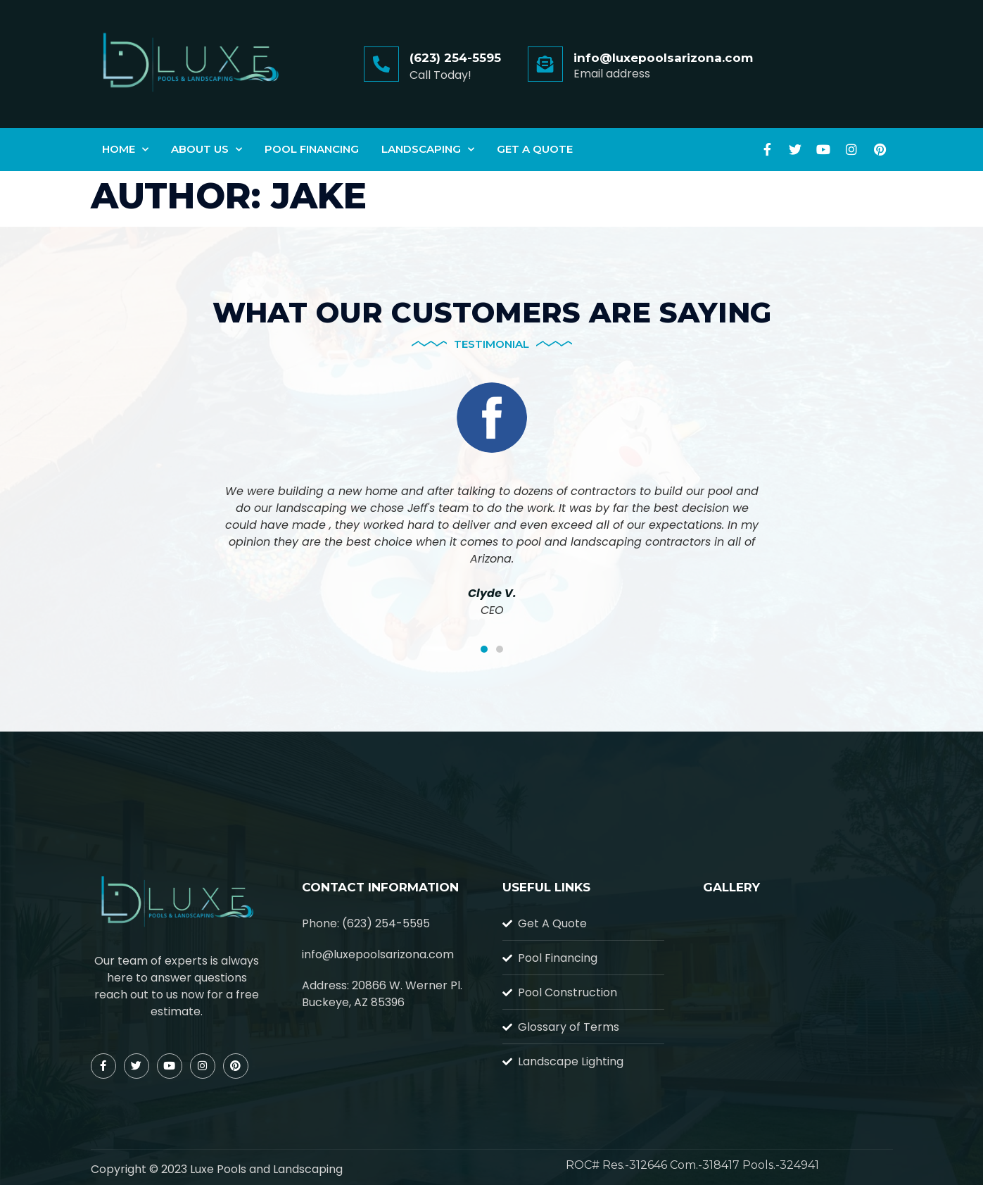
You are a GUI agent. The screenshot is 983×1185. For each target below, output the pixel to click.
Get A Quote (535, 149)
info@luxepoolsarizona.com (663, 58)
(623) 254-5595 (455, 58)
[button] (484, 649)
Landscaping (427, 150)
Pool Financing (312, 149)
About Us (206, 150)
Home (125, 150)
